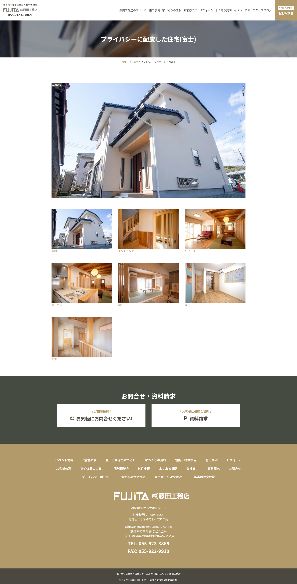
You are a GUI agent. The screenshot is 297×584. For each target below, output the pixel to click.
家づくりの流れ (171, 10)
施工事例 (154, 10)
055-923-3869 (20, 15)
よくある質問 (223, 10)
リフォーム (206, 10)
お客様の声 (190, 10)
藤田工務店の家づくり (133, 10)
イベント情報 (242, 10)
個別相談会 (286, 10)
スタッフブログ (262, 10)
